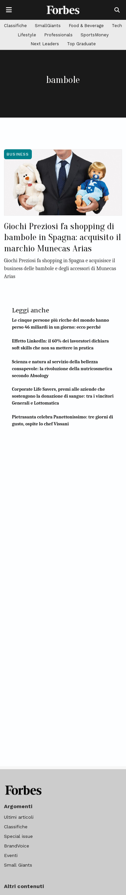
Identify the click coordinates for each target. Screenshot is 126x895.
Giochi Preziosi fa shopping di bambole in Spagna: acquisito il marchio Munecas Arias (62, 237)
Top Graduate (81, 43)
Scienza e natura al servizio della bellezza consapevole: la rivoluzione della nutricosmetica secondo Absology (62, 368)
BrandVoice (16, 845)
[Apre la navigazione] (9, 10)
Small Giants (18, 865)
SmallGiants (48, 25)
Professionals (58, 34)
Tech (117, 25)
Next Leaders (45, 43)
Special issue (18, 836)
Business (18, 154)
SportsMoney (95, 34)
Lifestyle (27, 34)
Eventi (11, 855)
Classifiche (15, 25)
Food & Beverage (86, 25)
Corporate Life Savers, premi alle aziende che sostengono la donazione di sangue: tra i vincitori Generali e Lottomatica (63, 396)
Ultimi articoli (18, 817)
